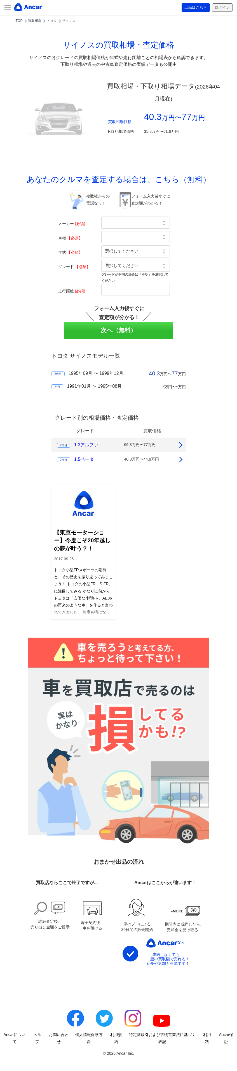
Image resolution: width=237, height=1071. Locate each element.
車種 (70, 238)
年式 (70, 252)
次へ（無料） (118, 330)
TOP (19, 21)
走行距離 (71, 291)
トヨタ (52, 21)
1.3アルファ (86, 444)
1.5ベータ (84, 459)
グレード (74, 266)
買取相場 (34, 21)
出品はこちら (194, 7)
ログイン (221, 7)
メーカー (71, 223)
